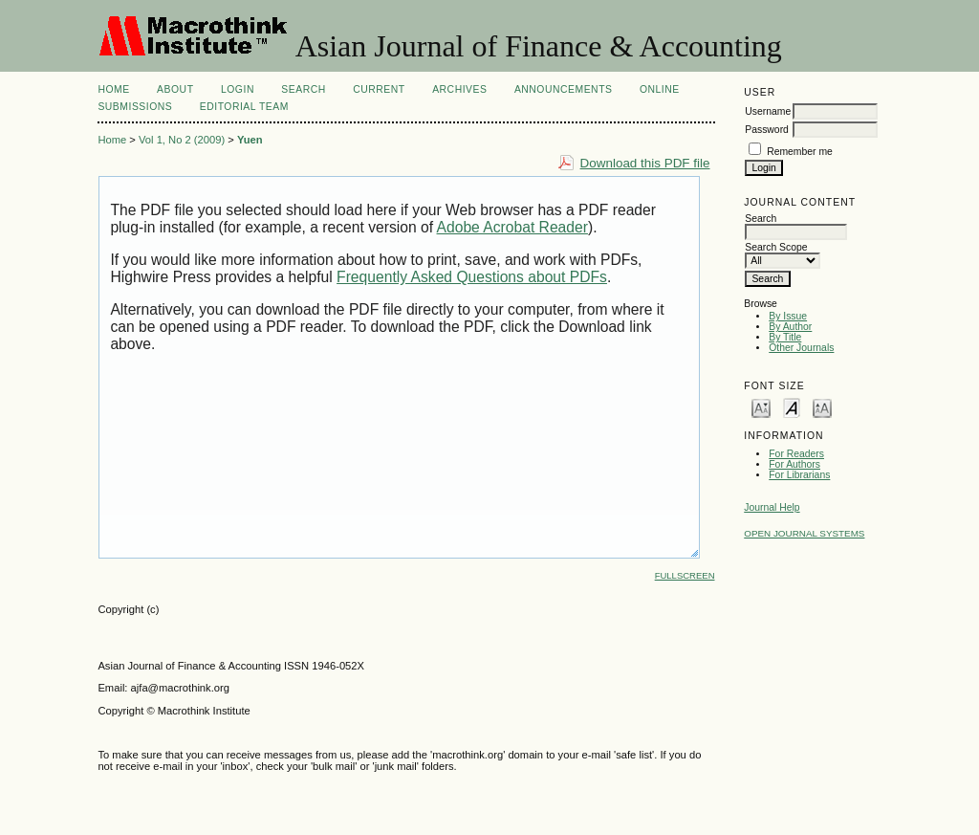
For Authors (794, 464)
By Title (785, 337)
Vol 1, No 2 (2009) (182, 139)
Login (237, 89)
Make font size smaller (761, 407)
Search (303, 89)
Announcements (563, 89)
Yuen (250, 139)
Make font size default (791, 407)
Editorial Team (244, 106)
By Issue (788, 316)
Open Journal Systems (804, 533)
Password (767, 129)
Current (378, 89)
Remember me (800, 151)
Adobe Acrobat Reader (512, 227)
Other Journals (801, 347)
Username (768, 111)
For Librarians (799, 475)
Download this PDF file (645, 163)
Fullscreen (685, 575)
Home (113, 89)
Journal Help (771, 507)
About (175, 89)
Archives (459, 89)
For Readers (796, 454)
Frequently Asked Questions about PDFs (472, 277)
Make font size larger (822, 407)
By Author (790, 326)
